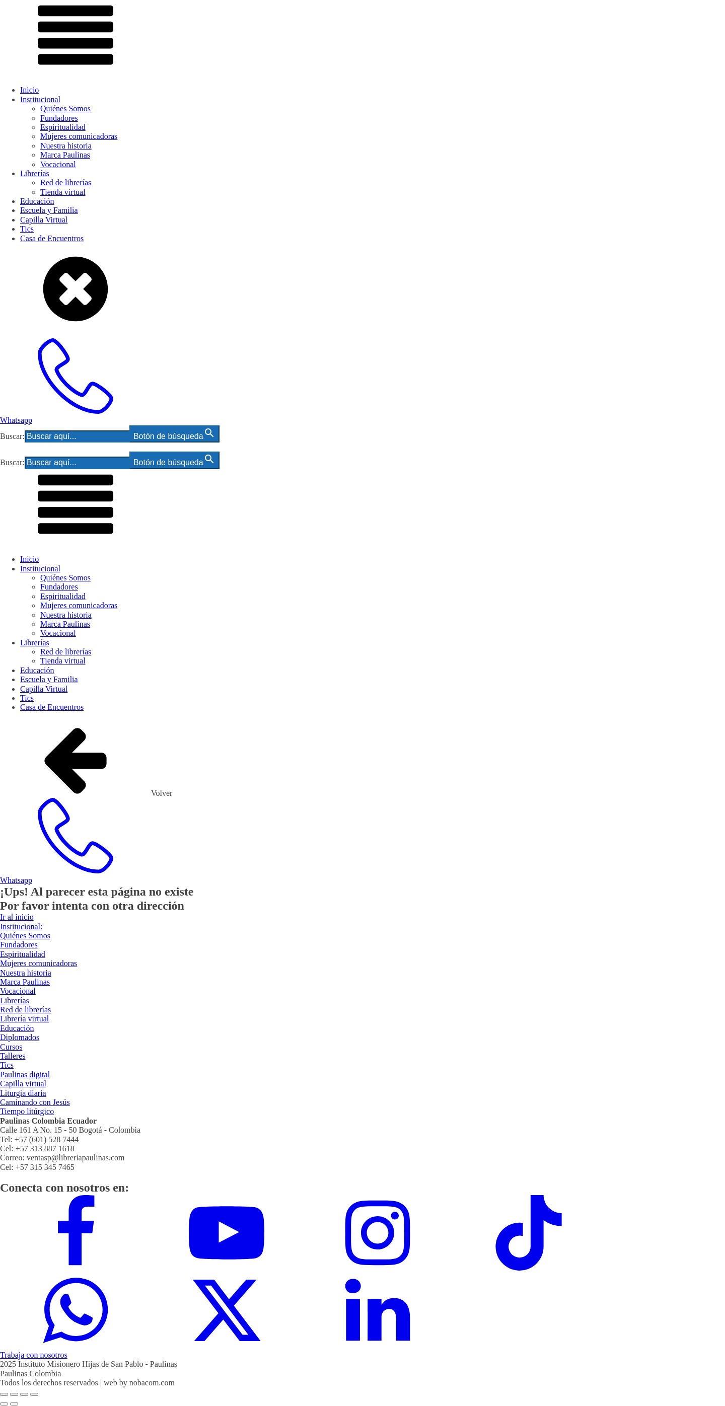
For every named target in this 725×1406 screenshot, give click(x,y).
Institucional (40, 99)
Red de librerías (65, 182)
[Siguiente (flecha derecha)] (14, 1403)
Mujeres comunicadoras (78, 136)
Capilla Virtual (43, 219)
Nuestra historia (66, 145)
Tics (27, 229)
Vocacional (58, 164)
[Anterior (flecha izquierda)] (4, 1403)
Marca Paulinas (65, 155)
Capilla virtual (23, 1083)
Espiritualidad (63, 127)
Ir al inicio (17, 917)
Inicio (29, 90)
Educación (37, 201)
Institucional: (21, 926)
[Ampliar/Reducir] (4, 1394)
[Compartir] (24, 1394)
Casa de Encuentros (52, 238)
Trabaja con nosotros (33, 1355)
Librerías (34, 173)
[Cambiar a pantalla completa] (14, 1394)
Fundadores (59, 118)
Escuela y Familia (49, 210)
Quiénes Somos (65, 108)
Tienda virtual (63, 192)
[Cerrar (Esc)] (34, 1394)
